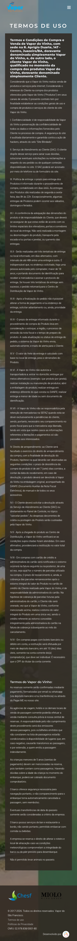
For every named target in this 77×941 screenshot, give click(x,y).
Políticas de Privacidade (20, 924)
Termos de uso (16, 920)
